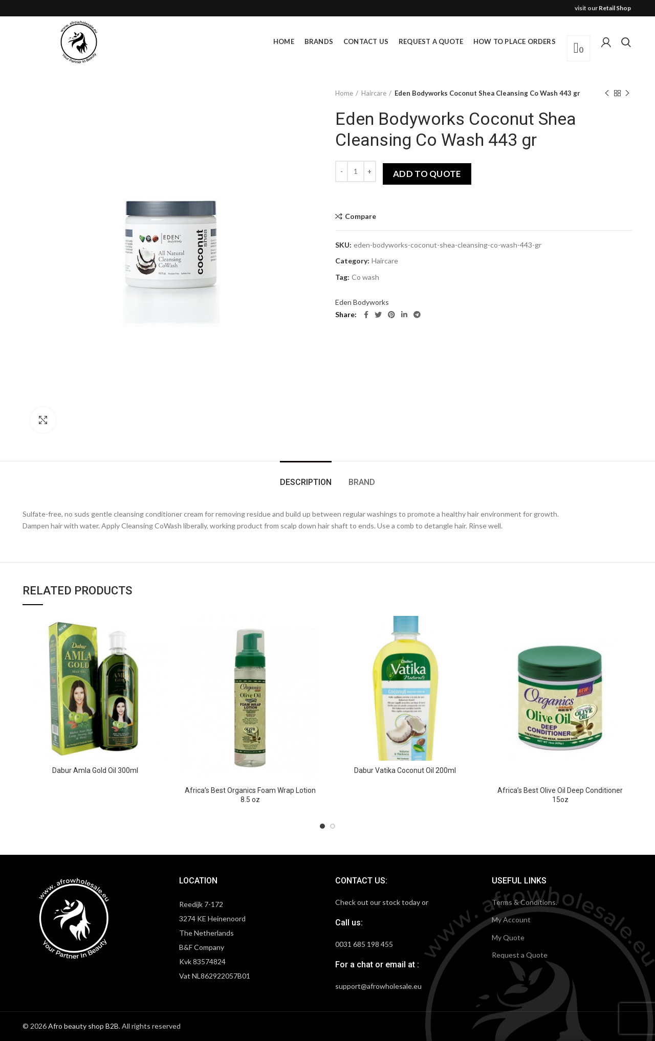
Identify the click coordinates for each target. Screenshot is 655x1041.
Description (306, 482)
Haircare (373, 93)
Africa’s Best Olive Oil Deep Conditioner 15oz (560, 795)
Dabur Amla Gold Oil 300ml (95, 770)
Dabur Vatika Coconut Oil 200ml (405, 770)
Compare (360, 216)
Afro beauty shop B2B (83, 1026)
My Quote (508, 937)
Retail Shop (615, 8)
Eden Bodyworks (362, 302)
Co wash (365, 277)
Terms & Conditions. (524, 902)
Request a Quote (520, 954)
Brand (361, 482)
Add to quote (427, 173)
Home (344, 93)
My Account (511, 919)
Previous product (607, 93)
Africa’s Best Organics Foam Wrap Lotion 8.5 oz (250, 795)
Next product (627, 93)
